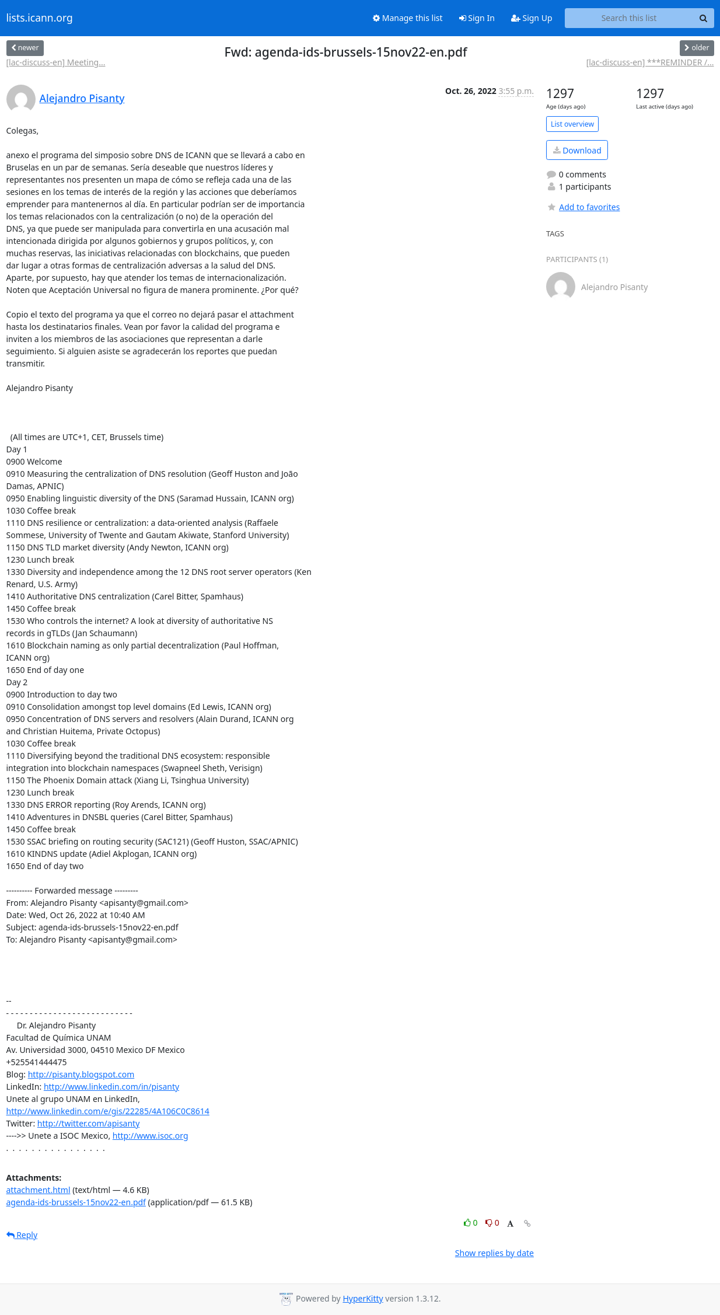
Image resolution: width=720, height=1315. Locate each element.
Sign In (477, 17)
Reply (22, 1234)
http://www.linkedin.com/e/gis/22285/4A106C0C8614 (107, 1111)
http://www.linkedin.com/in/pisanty (111, 1086)
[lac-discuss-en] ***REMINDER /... (650, 62)
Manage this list (408, 17)
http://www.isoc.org (150, 1135)
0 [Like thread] (472, 1222)
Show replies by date (494, 1252)
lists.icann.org (39, 18)
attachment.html (38, 1189)
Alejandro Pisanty (82, 98)
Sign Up (532, 17)
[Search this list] (629, 18)
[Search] (703, 18)
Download (577, 150)
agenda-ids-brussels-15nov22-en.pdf (76, 1202)
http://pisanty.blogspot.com (81, 1074)
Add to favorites (583, 206)
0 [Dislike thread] (492, 1222)
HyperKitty (362, 1298)
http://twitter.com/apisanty (88, 1123)
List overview (572, 124)
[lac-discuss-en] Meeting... (56, 62)
